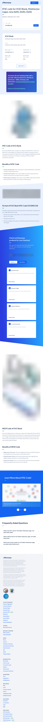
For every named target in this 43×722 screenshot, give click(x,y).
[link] (13, 262)
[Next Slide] (25, 510)
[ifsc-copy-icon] (13, 52)
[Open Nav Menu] (40, 2)
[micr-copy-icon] (30, 52)
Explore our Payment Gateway (16, 88)
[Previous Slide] (18, 510)
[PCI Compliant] (5, 591)
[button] (34, 3)
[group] (21, 495)
